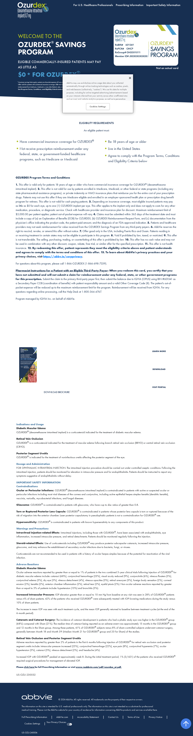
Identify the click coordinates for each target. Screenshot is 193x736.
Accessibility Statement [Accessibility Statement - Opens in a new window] (88, 717)
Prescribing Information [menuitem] (129, 5)
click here (29, 667)
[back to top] (186, 723)
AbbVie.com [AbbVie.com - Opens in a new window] (62, 717)
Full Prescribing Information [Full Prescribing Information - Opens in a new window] (34, 717)
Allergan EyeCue (116, 390)
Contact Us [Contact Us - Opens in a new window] (113, 717)
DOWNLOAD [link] (159, 369)
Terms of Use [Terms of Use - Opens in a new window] (134, 717)
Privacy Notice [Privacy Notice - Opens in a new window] (155, 717)
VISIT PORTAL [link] (159, 387)
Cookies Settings (32, 723)
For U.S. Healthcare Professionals (93, 5)
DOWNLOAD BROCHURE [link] (57, 392)
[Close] (130, 78)
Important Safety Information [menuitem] (163, 5)
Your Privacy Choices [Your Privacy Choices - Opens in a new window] (56, 722)
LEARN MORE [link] (159, 351)
